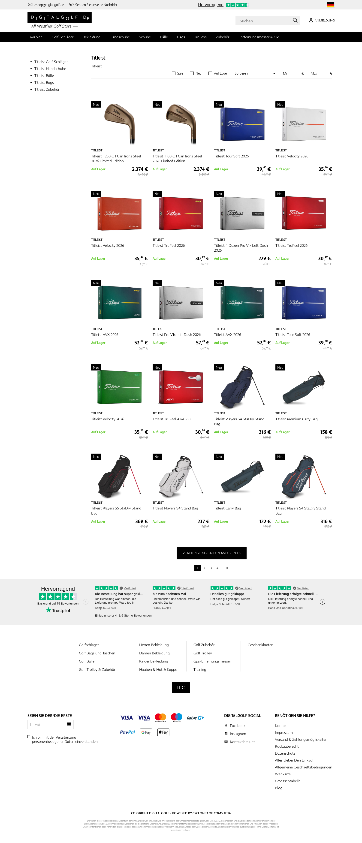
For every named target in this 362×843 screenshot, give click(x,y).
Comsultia (222, 813)
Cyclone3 (200, 813)
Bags (181, 36)
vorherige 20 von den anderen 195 (212, 553)
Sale (180, 73)
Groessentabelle (288, 780)
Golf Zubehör (203, 644)
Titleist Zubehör (46, 89)
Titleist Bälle (44, 75)
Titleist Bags (44, 82)
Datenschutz (285, 753)
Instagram (238, 733)
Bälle (164, 36)
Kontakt (281, 725)
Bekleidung (91, 36)
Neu (199, 73)
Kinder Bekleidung (153, 661)
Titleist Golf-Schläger (51, 61)
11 (227, 568)
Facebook (237, 725)
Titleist (98, 57)
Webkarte (283, 774)
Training (199, 669)
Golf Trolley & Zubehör (97, 669)
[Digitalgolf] (181, 687)
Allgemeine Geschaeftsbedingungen (303, 767)
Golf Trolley (202, 653)
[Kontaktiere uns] (45, 4)
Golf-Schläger (62, 36)
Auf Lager (221, 73)
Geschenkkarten (260, 644)
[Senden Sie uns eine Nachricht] (93, 4)
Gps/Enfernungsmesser (212, 661)
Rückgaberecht (287, 746)
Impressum (284, 732)
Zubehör (222, 36)
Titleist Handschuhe (50, 68)
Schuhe (145, 36)
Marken (36, 36)
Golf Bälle (86, 661)
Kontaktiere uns (242, 741)
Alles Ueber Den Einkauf (294, 760)
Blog (278, 787)
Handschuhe (120, 36)
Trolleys (200, 36)
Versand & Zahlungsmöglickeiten (301, 739)
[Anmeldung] (321, 20)
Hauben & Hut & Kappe (158, 669)
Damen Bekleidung (154, 653)
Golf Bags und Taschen (97, 653)
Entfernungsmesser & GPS (259, 36)
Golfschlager (89, 644)
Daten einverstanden (81, 741)
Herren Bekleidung (154, 644)
